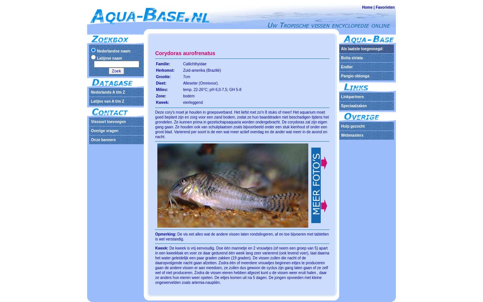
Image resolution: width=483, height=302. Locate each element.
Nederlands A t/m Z (108, 92)
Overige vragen (104, 131)
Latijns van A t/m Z (107, 101)
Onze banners (103, 140)
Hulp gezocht (353, 126)
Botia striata (352, 58)
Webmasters (352, 135)
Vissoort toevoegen (108, 122)
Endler (347, 67)
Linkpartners (352, 97)
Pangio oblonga (355, 76)
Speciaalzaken (354, 106)
